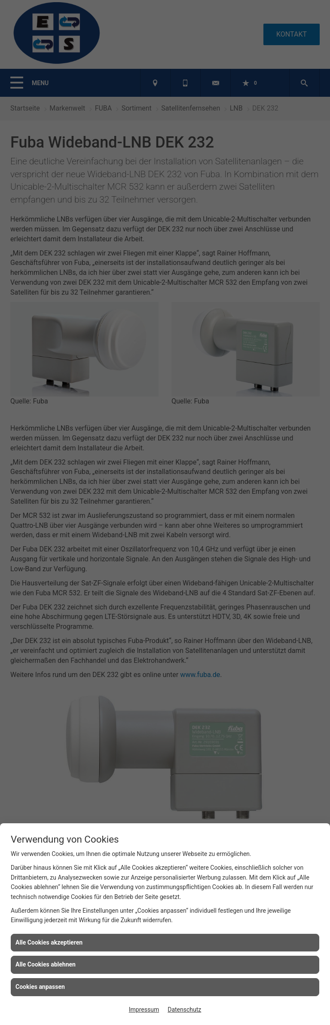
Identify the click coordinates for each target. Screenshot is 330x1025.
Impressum (144, 1009)
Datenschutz (184, 1009)
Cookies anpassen (40, 986)
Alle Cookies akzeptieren (48, 942)
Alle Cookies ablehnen (45, 964)
